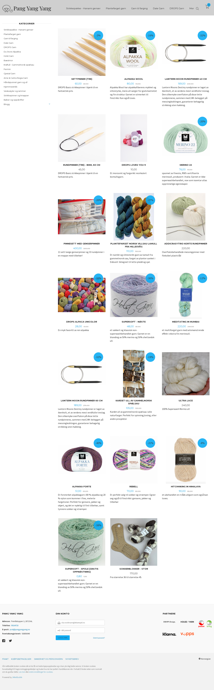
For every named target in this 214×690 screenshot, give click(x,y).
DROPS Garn (10, 47)
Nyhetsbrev (72, 659)
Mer (191, 7)
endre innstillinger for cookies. (41, 672)
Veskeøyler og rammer (15, 91)
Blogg (7, 104)
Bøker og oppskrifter (14, 100)
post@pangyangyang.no (20, 629)
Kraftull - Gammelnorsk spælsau (19, 65)
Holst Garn (9, 56)
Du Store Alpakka (12, 51)
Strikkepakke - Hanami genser (18, 30)
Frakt (5, 659)
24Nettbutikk (17, 677)
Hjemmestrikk (10, 87)
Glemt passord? (99, 638)
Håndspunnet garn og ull (15, 82)
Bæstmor (8, 60)
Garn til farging (11, 38)
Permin (7, 69)
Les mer (22, 672)
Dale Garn (8, 43)
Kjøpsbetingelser (21, 659)
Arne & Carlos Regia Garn (16, 78)
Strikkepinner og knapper (16, 95)
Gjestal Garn (9, 73)
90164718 (14, 625)
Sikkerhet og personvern (48, 659)
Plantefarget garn (12, 34)
